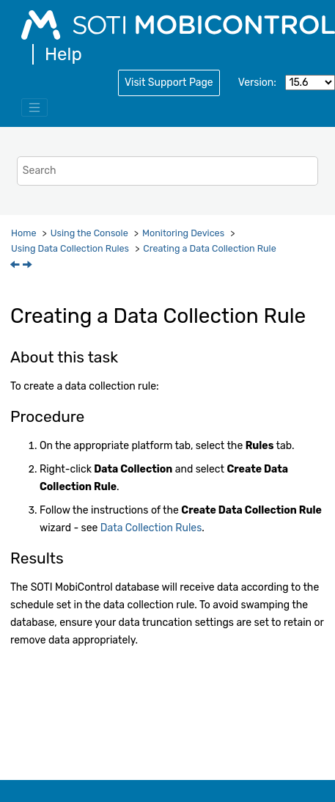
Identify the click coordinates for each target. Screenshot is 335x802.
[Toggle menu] (34, 107)
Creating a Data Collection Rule (209, 248)
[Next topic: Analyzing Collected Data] (28, 266)
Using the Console (89, 232)
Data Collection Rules (151, 528)
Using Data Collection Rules (70, 248)
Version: (257, 82)
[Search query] (167, 170)
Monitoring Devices (183, 232)
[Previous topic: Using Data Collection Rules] (16, 266)
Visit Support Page (169, 82)
